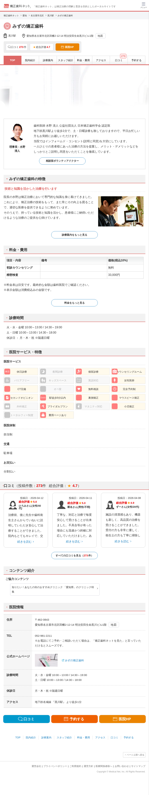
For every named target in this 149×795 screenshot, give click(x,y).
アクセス (100, 737)
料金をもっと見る (74, 302)
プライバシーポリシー (55, 766)
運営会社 (36, 766)
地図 (100, 35)
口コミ (114, 737)
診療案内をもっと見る (74, 234)
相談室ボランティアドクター (62, 160)
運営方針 (88, 766)
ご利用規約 (75, 766)
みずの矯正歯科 (74, 660)
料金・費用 (83, 737)
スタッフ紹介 (64, 737)
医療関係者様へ (104, 766)
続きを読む (24, 541)
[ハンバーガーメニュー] (143, 5)
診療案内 (46, 737)
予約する (129, 737)
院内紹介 (31, 737)
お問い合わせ (122, 766)
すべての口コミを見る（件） (74, 555)
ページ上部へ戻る (135, 755)
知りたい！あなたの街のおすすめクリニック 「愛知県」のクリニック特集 (53, 589)
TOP (18, 737)
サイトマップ (138, 766)
